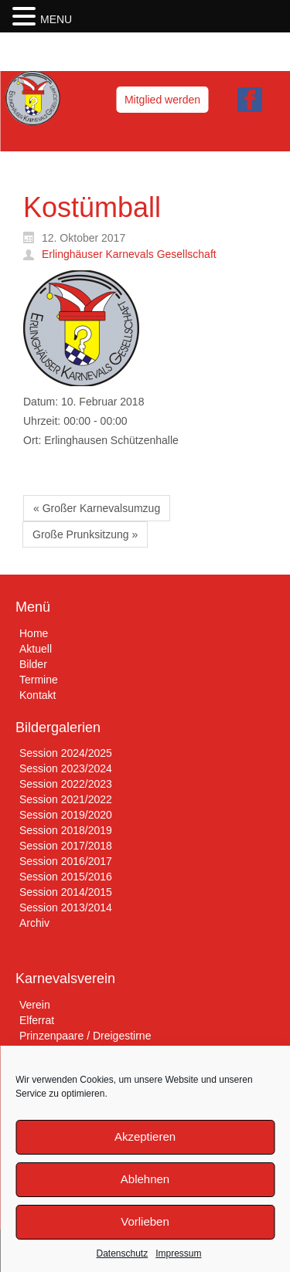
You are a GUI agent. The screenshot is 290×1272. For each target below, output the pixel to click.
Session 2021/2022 (65, 799)
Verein (34, 1005)
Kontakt (37, 695)
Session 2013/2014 (65, 907)
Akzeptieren (145, 1136)
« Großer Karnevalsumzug (96, 508)
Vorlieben (145, 1221)
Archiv (34, 923)
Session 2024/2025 (65, 753)
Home (33, 633)
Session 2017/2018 (65, 846)
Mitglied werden (162, 99)
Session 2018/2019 (65, 830)
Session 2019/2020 (65, 815)
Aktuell (35, 649)
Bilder (33, 664)
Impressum (178, 1253)
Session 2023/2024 (65, 768)
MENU (56, 19)
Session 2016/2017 (65, 861)
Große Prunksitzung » (85, 534)
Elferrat (36, 1020)
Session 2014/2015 (65, 892)
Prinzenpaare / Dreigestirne (85, 1035)
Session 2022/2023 (65, 784)
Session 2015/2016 (65, 876)
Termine (38, 679)
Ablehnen (145, 1179)
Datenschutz (122, 1253)
